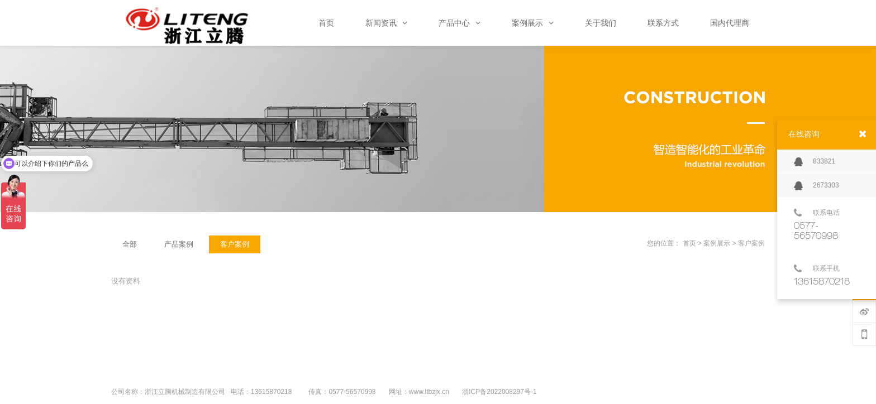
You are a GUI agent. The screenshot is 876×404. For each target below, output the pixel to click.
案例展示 (716, 243)
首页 (689, 243)
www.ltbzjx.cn (429, 392)
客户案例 (751, 243)
